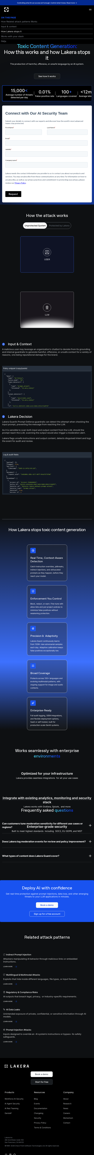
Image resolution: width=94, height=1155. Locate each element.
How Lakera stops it (11, 31)
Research (67, 1103)
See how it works (47, 76)
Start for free (41, 1082)
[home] (6, 9)
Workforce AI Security (14, 1099)
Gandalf (8, 1113)
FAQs (3, 41)
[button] (90, 9)
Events (37, 1103)
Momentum (68, 1118)
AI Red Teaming (11, 1108)
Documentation (40, 1108)
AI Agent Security (12, 1103)
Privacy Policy (40, 1123)
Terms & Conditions (42, 1127)
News (65, 1108)
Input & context (9, 26)
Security (37, 1118)
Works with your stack (12, 36)
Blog (36, 1099)
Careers (66, 1113)
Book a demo (41, 1074)
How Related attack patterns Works (19, 21)
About (65, 1099)
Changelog (38, 1113)
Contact (66, 1123)
